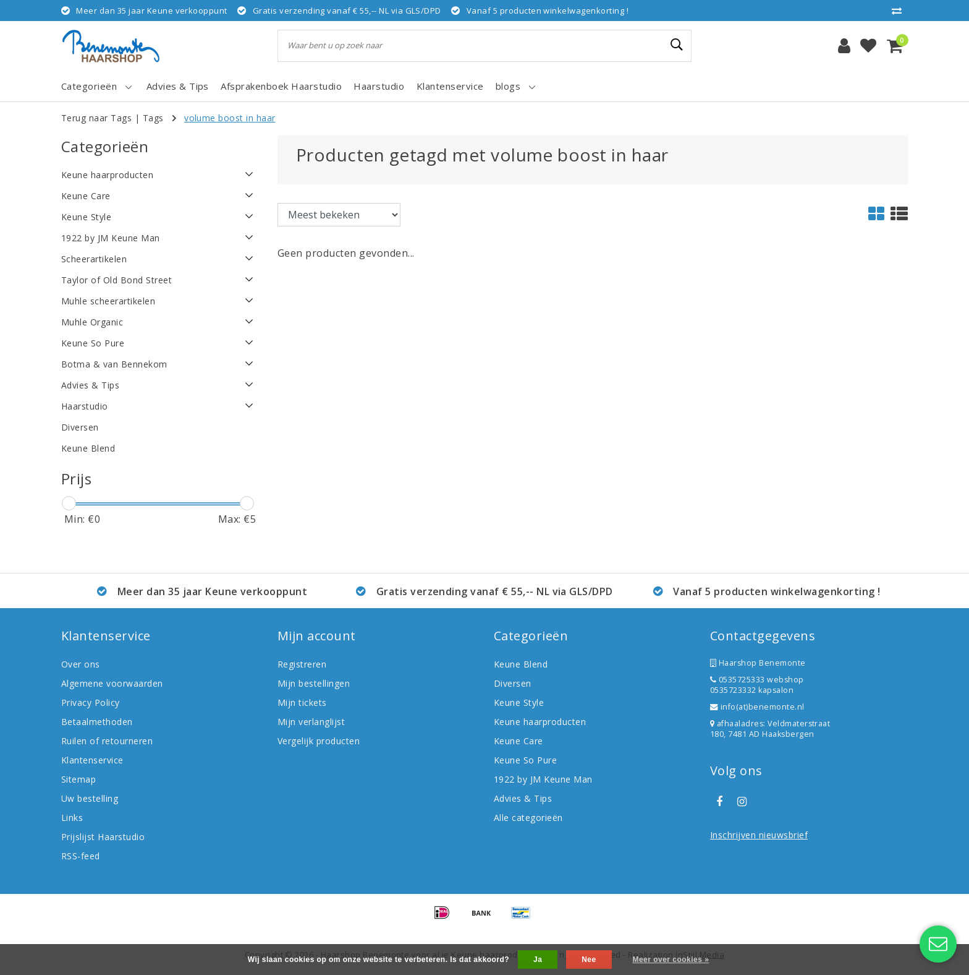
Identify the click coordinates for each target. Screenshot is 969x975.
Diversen (512, 683)
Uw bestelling (89, 798)
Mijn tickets (302, 702)
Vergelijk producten (318, 741)
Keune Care (518, 741)
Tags (153, 118)
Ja (537, 959)
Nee (589, 959)
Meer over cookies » (670, 959)
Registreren (301, 664)
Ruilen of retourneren (107, 741)
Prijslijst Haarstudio (103, 837)
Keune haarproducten (540, 722)
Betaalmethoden (97, 722)
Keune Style (519, 702)
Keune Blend (521, 664)
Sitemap (78, 779)
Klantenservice (92, 760)
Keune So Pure (525, 760)
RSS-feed (80, 856)
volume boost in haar (230, 118)
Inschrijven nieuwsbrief (759, 835)
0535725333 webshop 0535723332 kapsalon (757, 684)
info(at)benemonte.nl (757, 707)
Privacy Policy (90, 702)
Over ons (80, 664)
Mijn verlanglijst (311, 722)
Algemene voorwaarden (112, 683)
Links (72, 817)
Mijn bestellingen (313, 683)
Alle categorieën (528, 817)
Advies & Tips (523, 798)
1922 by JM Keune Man (543, 779)
